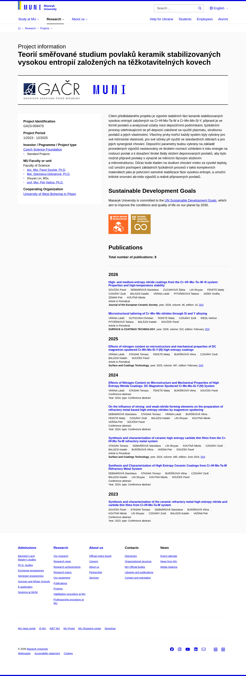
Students (185, 19)
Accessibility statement (47, 653)
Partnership (95, 572)
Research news (62, 561)
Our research (61, 556)
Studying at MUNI (28, 592)
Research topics (62, 572)
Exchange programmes (31, 570)
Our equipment (62, 577)
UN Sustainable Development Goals (190, 200)
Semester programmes (30, 576)
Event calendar (168, 556)
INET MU (55, 628)
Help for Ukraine (161, 19)
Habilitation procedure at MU (69, 594)
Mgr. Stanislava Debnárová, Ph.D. (48, 174)
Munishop (110, 628)
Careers (93, 561)
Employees (205, 19)
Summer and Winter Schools (34, 581)
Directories (131, 556)
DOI (201, 304)
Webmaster (24, 653)
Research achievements (67, 567)
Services (94, 577)
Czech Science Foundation (42, 149)
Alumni (223, 19)
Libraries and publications (139, 572)
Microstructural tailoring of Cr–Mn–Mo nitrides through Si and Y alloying (157, 313)
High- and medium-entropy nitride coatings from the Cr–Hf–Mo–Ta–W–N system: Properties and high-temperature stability (163, 284)
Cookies (68, 653)
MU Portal (69, 628)
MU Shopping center (89, 628)
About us (96, 548)
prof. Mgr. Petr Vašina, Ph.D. (45, 182)
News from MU (168, 561)
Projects (58, 588)
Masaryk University (37, 648)
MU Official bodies (135, 567)
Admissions (27, 548)
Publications (60, 583)
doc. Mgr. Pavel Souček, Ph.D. (46, 169)
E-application (25, 586)
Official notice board (100, 556)
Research (61, 548)
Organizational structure (138, 561)
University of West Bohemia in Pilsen (49, 194)
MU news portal (26, 628)
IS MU (42, 628)
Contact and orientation (138, 577)
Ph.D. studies (25, 565)
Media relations (168, 567)
